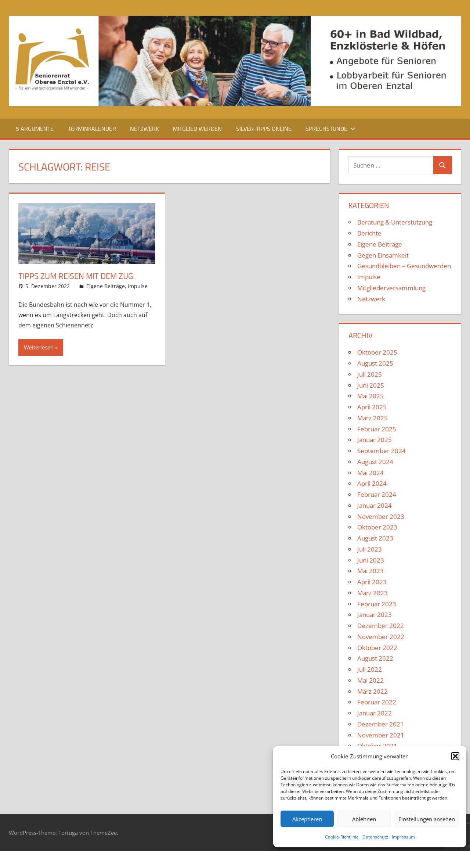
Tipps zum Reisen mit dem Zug (75, 276)
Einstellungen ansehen (426, 819)
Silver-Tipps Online (264, 128)
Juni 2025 (370, 385)
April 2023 (372, 582)
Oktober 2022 (377, 647)
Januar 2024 (374, 505)
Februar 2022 (376, 702)
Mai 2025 (370, 396)
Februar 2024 (376, 494)
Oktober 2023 (377, 527)
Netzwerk (144, 128)
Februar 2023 (376, 604)
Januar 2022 (374, 713)
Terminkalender (92, 128)
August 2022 (375, 658)
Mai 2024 (370, 472)
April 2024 (372, 483)
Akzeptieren (307, 819)
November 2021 (380, 735)
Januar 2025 (374, 439)
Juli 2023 (369, 549)
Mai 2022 (370, 680)
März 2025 (372, 418)
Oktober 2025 (377, 352)
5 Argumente (35, 128)
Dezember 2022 (380, 625)
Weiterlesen (39, 347)
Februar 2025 (376, 429)
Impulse (138, 286)
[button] (455, 756)
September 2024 (381, 450)
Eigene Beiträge (105, 286)
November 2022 (380, 636)
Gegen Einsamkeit (383, 255)
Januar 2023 (374, 614)
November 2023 (380, 516)
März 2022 (372, 691)
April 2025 (372, 407)
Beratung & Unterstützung (394, 222)
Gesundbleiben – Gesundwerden (404, 266)
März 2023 (372, 593)
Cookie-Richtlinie (342, 837)
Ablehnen (364, 819)
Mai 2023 (370, 571)
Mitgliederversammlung (391, 288)
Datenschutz (375, 837)
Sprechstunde (330, 128)
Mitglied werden (197, 128)
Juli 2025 (369, 374)
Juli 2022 (369, 669)
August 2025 (375, 363)
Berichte (369, 233)
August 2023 (375, 538)
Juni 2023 (370, 560)
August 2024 (375, 461)
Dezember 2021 (380, 724)
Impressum (403, 837)
